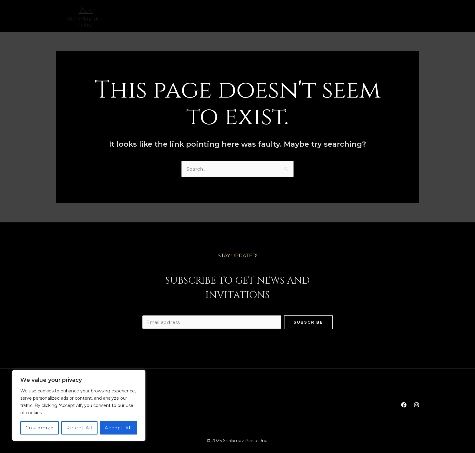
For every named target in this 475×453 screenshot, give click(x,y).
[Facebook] (404, 17)
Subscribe (308, 322)
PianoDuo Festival (264, 17)
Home (161, 17)
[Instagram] (416, 17)
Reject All (79, 428)
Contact (309, 17)
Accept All (118, 428)
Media (223, 17)
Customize (39, 428)
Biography (192, 17)
